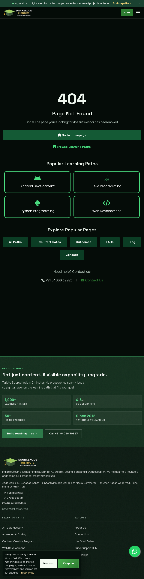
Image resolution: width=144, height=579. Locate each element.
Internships (81, 555)
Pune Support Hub (86, 548)
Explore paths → (122, 3)
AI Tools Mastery (12, 527)
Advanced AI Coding (14, 534)
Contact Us (92, 280)
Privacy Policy (27, 572)
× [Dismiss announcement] (139, 3)
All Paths (15, 242)
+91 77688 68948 (12, 498)
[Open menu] (138, 12)
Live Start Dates (49, 242)
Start (127, 12)
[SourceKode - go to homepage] (17, 12)
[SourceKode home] (72, 462)
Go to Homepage (72, 135)
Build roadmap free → (22, 433)
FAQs (110, 242)
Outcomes (83, 242)
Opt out (48, 563)
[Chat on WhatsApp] (134, 549)
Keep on (68, 563)
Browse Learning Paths (72, 147)
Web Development (13, 548)
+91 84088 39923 (57, 280)
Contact (72, 255)
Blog (132, 242)
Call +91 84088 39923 (63, 433)
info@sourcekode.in (14, 503)
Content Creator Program (18, 541)
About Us (80, 527)
